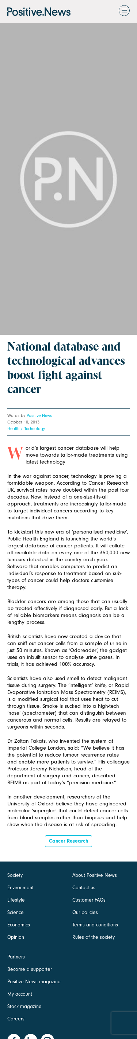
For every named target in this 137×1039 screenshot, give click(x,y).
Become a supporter (29, 969)
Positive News (39, 415)
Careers (15, 1019)
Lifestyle (16, 900)
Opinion (15, 937)
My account (19, 994)
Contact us (83, 887)
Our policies (85, 912)
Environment (20, 887)
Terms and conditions (95, 925)
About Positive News (94, 875)
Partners (16, 957)
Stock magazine (24, 1006)
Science (15, 912)
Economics (18, 925)
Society (15, 875)
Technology (34, 428)
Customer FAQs (89, 900)
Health (13, 428)
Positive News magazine (34, 982)
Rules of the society (93, 937)
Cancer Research (68, 841)
